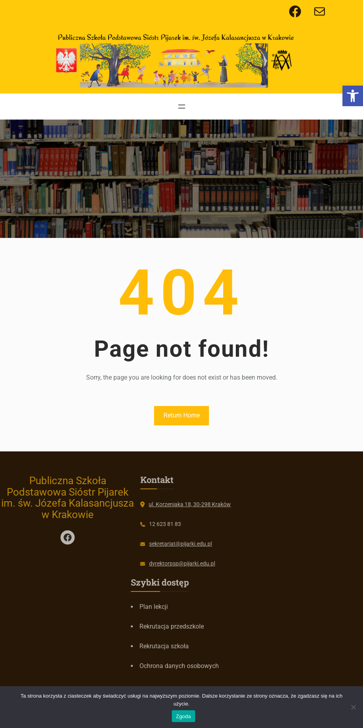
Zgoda (183, 716)
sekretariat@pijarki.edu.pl (152, 544)
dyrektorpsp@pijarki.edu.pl (154, 563)
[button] (352, 96)
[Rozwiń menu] (182, 106)
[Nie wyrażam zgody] (353, 707)
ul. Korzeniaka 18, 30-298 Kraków (162, 504)
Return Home (182, 415)
